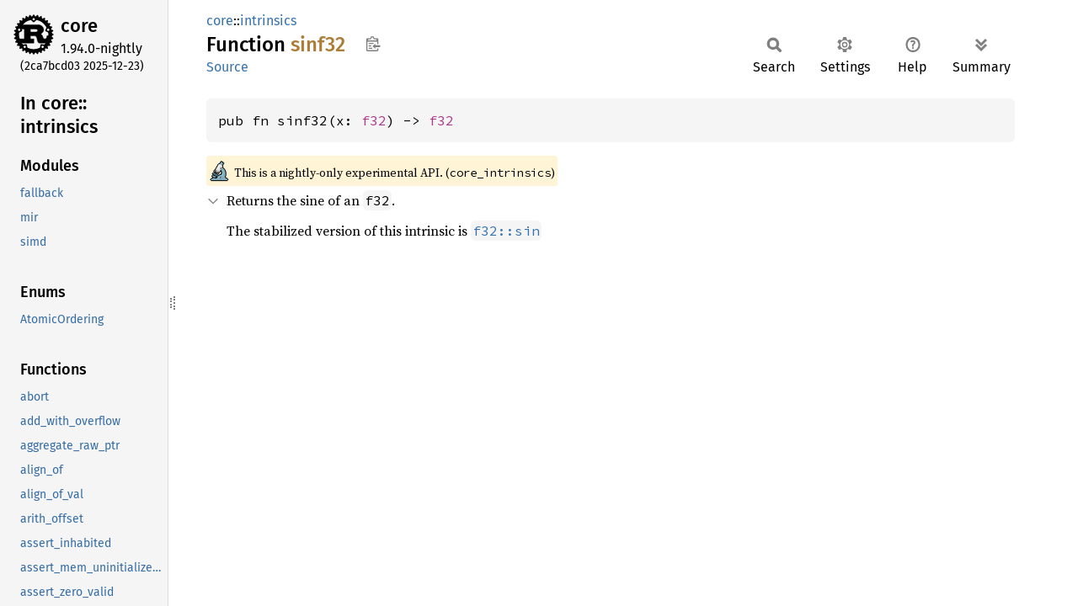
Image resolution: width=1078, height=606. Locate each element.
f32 (374, 120)
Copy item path (373, 43)
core (79, 25)
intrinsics (268, 21)
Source (227, 67)
